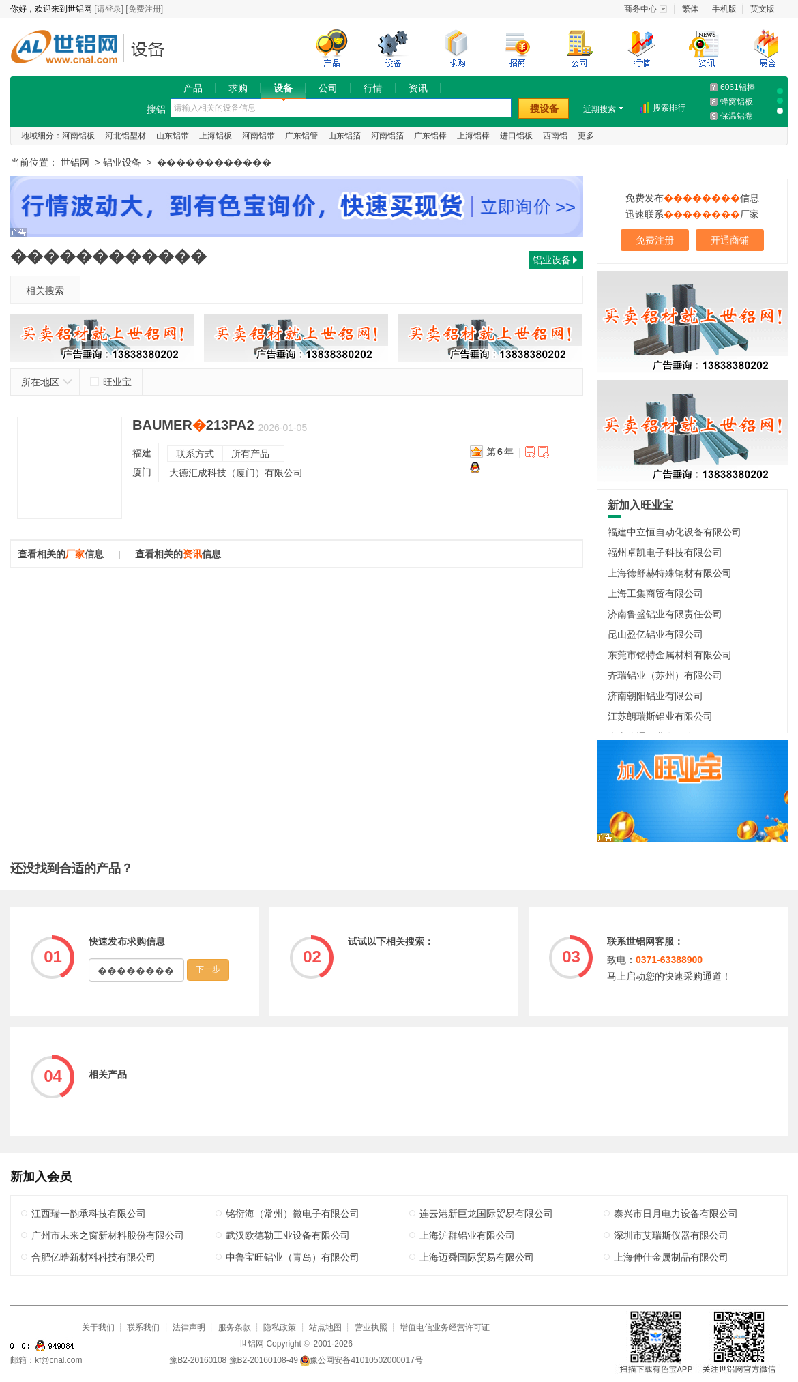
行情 (373, 88)
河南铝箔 (387, 136)
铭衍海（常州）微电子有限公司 (292, 1213)
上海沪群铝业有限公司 (467, 1235)
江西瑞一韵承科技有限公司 (88, 1213)
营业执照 (371, 1327)
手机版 (724, 9)
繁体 (690, 9)
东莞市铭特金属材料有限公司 (670, 654)
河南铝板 (78, 136)
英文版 (762, 9)
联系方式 (195, 453)
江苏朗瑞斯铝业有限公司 (660, 716)
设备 (283, 88)
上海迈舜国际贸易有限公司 (476, 1257)
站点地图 (325, 1327)
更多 (586, 136)
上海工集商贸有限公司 (655, 593)
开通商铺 (730, 240)
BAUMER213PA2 (193, 424)
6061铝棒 (737, 87)
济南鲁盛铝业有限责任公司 (665, 613)
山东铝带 (172, 136)
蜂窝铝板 (736, 101)
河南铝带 (258, 136)
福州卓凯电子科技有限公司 (665, 552)
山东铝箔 (344, 136)
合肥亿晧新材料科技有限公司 (93, 1257)
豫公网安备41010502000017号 (361, 1360)
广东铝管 (301, 136)
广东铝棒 (430, 136)
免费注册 (655, 240)
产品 (193, 88)
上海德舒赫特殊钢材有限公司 (670, 573)
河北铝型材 (125, 136)
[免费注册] (144, 9)
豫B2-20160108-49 (263, 1360)
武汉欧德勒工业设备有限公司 (288, 1235)
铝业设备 (151, 48)
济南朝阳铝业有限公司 (655, 695)
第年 (500, 451)
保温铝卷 (736, 116)
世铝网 (68, 48)
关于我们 (98, 1327)
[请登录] (108, 9)
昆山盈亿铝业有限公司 (655, 634)
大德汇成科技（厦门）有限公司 (236, 472)
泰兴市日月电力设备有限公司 (676, 1213)
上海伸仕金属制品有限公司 (671, 1257)
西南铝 (555, 136)
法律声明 (189, 1327)
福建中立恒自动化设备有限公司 (674, 532)
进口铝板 (516, 136)
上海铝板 (215, 136)
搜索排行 (669, 108)
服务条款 (234, 1327)
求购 (238, 88)
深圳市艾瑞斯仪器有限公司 (671, 1235)
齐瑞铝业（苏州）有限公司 (665, 675)
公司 (328, 88)
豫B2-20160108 (197, 1360)
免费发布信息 (692, 197)
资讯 (418, 88)
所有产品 (250, 453)
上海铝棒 (473, 136)
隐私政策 (279, 1327)
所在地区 (46, 382)
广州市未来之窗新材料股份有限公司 (107, 1235)
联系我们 (143, 1327)
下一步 (208, 969)
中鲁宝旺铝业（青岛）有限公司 (292, 1257)
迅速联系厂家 (692, 214)
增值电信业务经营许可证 (445, 1327)
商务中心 (640, 9)
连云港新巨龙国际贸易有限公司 (486, 1213)
